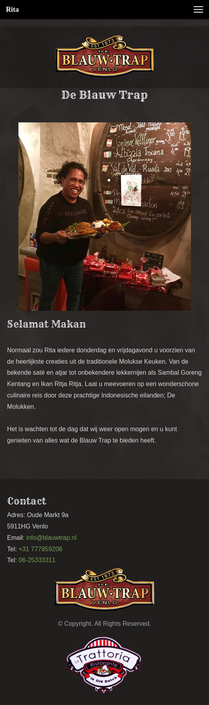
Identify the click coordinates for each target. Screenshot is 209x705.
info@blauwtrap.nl (51, 537)
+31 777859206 (40, 549)
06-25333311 (37, 560)
